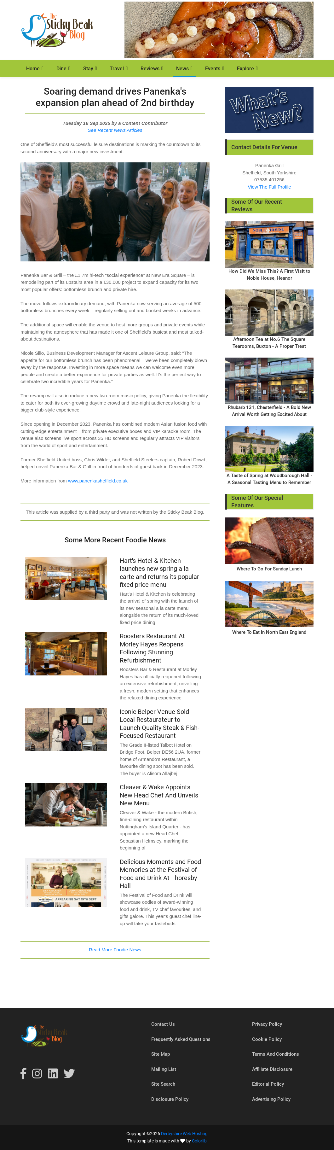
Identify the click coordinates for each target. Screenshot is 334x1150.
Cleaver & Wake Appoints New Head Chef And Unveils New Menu (159, 795)
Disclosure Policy (169, 1099)
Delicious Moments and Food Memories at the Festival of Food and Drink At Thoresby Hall (160, 874)
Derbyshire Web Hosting (184, 1133)
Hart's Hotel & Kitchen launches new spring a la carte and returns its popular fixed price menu (159, 573)
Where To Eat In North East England (269, 632)
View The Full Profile (269, 187)
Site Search (163, 1084)
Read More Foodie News (115, 949)
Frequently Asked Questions (180, 1039)
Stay (88, 69)
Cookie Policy (267, 1039)
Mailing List (163, 1069)
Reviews (150, 69)
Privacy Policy (267, 1024)
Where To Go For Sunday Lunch (269, 569)
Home (33, 69)
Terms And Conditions (275, 1054)
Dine (61, 69)
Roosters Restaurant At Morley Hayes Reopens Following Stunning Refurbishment (152, 648)
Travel (117, 69)
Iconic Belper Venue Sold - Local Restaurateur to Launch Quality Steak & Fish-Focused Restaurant (159, 724)
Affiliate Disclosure (272, 1069)
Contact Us (163, 1024)
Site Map (160, 1054)
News (182, 69)
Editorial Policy (268, 1084)
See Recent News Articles (115, 130)
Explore (245, 69)
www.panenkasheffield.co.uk (98, 480)
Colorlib (199, 1140)
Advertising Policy (271, 1099)
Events (212, 69)
